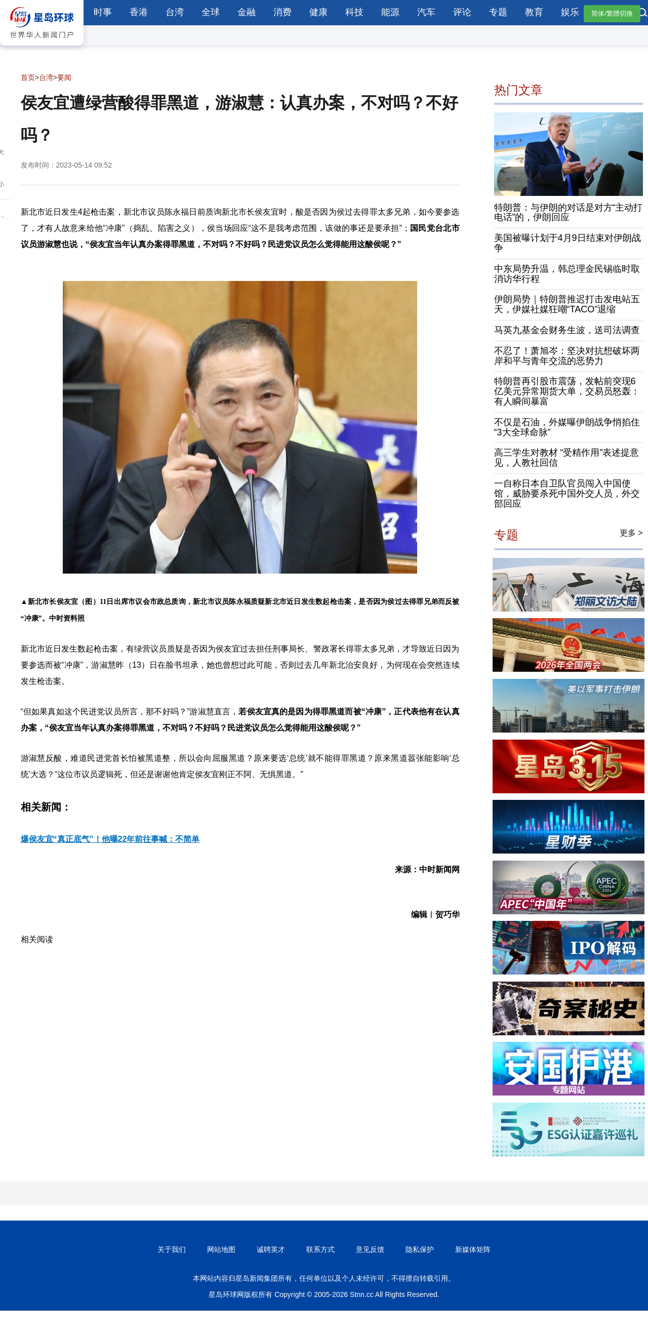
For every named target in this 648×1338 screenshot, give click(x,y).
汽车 (426, 12)
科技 (354, 12)
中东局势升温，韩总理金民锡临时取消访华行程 (567, 274)
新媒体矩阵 (473, 1249)
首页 (28, 77)
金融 (246, 12)
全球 (210, 12)
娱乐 (570, 12)
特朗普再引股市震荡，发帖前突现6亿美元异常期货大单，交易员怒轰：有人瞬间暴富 (567, 391)
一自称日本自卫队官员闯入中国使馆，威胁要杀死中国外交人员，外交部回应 (567, 493)
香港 (139, 12)
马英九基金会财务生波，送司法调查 (567, 330)
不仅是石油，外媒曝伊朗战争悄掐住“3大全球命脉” (567, 427)
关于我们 (171, 1249)
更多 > (631, 533)
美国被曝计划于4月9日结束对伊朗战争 (567, 243)
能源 (390, 12)
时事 (103, 12)
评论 (462, 12)
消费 (282, 12)
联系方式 (320, 1249)
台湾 (175, 12)
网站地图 (221, 1249)
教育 (534, 12)
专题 (498, 12)
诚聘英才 (271, 1249)
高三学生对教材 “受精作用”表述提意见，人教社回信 (566, 458)
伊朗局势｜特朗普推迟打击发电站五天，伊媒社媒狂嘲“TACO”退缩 (567, 304)
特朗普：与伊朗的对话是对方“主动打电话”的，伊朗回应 (568, 212)
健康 (318, 12)
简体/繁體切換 (612, 13)
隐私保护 (420, 1249)
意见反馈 (370, 1249)
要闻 (64, 77)
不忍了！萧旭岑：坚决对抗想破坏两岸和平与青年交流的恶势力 (567, 356)
